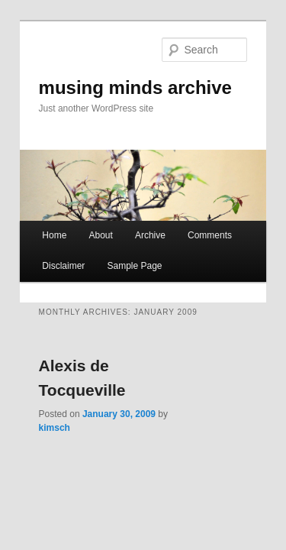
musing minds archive (118, 66)
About (83, 225)
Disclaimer (46, 256)
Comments (193, 225)
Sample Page (117, 256)
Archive (133, 225)
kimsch (169, 379)
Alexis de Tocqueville (103, 355)
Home (37, 225)
